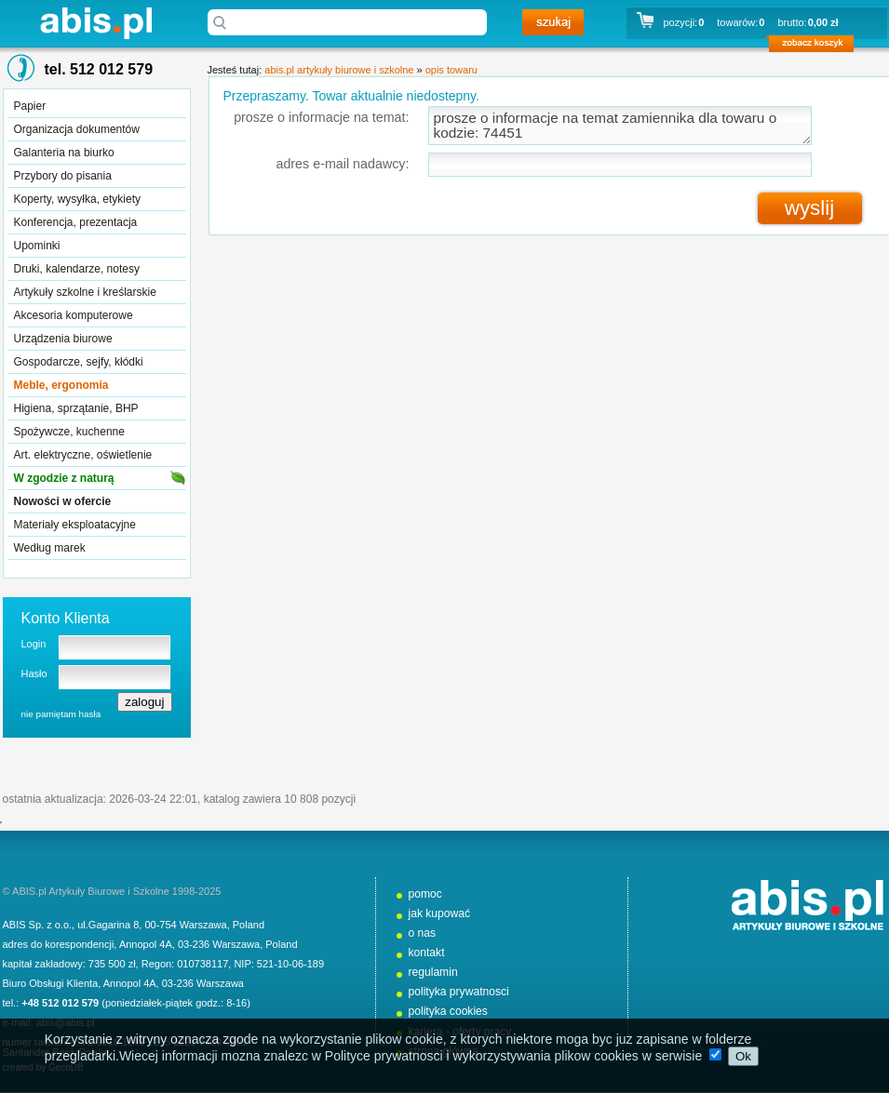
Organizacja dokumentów (77, 129)
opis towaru (451, 69)
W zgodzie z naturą (64, 478)
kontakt (427, 952)
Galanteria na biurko (64, 152)
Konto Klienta (65, 618)
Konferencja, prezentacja (76, 222)
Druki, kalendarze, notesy (77, 268)
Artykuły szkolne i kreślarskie (85, 292)
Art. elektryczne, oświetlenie (83, 454)
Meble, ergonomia (61, 385)
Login (34, 643)
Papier (30, 106)
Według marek (50, 547)
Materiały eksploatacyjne (75, 524)
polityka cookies (448, 1011)
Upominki (37, 245)
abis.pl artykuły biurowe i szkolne (96, 23)
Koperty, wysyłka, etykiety (77, 199)
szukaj (552, 22)
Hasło (34, 673)
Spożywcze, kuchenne (69, 431)
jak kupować (440, 913)
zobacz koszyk (817, 46)
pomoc (425, 893)
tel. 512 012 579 (99, 69)
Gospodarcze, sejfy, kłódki (78, 361)
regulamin (433, 972)
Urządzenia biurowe (63, 338)
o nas (423, 933)
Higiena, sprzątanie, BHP (76, 408)
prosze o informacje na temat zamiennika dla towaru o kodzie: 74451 (620, 125)
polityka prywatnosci (459, 991)
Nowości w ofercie (63, 501)
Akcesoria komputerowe (73, 315)
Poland (248, 924)
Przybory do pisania (63, 175)
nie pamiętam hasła (61, 714)
